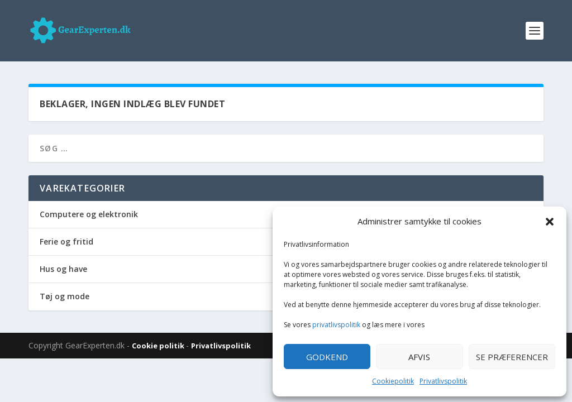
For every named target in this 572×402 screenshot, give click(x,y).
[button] (549, 221)
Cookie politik (159, 346)
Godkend (327, 356)
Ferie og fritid (66, 241)
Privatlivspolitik (443, 381)
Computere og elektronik (89, 214)
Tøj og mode (64, 296)
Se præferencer (512, 356)
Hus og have (63, 269)
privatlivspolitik (336, 324)
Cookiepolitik (393, 381)
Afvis (419, 356)
